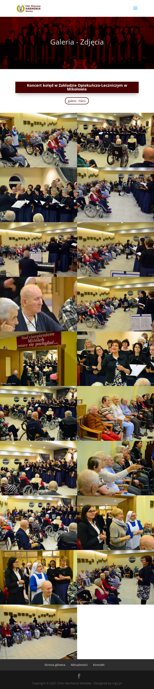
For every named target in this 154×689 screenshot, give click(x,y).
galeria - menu (77, 101)
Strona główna (55, 665)
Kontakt (99, 665)
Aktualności (79, 665)
